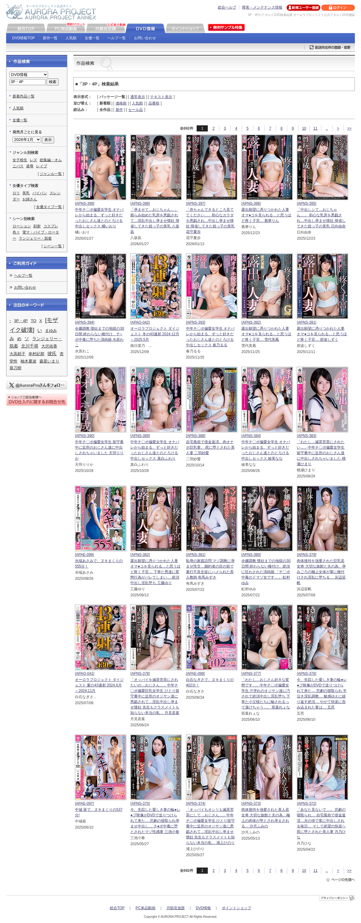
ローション (22, 226)
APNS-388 (195, 436)
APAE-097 (84, 803)
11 (315, 128)
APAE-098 (195, 673)
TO (33, 320)
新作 (119, 110)
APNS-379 (306, 555)
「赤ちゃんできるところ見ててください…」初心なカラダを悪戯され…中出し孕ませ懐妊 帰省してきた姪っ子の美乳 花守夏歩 (210, 220)
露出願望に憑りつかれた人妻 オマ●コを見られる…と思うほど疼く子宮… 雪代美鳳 (266, 334)
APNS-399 (84, 203)
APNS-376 (306, 673)
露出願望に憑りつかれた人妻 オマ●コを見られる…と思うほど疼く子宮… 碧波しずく (322, 334)
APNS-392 (251, 322)
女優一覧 (92, 38)
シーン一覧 (52, 246)
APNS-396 (251, 203)
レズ (33, 160)
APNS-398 (140, 203)
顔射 (37, 226)
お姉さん (29, 199)
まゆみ (51, 330)
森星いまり (49, 361)
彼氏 (52, 353)
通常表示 (137, 97)
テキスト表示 (161, 97)
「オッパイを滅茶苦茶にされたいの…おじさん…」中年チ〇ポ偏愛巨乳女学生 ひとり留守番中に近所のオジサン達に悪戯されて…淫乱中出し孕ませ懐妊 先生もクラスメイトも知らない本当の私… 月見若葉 (154, 696)
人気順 (70, 38)
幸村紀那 (36, 353)
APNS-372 (306, 803)
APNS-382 (140, 555)
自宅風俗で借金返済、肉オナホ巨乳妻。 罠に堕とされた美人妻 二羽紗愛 (210, 447)
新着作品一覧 (24, 96)
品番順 (153, 103)
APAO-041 (84, 673)
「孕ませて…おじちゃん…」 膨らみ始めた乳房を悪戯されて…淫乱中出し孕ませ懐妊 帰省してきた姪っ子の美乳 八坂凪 (154, 220)
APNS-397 (195, 203)
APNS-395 (306, 203)
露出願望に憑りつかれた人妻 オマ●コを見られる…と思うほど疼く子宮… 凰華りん (266, 215)
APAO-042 (140, 322)
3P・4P (21, 320)
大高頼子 (17, 353)
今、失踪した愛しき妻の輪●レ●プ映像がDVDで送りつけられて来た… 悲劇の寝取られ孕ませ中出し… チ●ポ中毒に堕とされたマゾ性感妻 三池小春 (155, 820)
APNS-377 (251, 673)
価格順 (121, 103)
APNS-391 (306, 322)
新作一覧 (50, 38)
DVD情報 (203, 908)
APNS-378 (140, 673)
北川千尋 (29, 346)
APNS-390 (84, 436)
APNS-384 (251, 436)
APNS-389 (140, 436)
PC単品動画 (145, 908)
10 (304, 128)
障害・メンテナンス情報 (262, 7)
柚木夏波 (28, 361)
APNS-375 (140, 803)
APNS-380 (251, 555)
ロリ (16, 193)
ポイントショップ (236, 908)
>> (349, 128)
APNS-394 (84, 322)
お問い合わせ (145, 38)
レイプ (41, 166)
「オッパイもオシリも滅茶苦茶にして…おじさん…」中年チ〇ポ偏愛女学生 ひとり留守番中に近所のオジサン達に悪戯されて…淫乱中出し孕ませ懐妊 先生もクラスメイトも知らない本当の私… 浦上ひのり (210, 826)
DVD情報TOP (23, 38)
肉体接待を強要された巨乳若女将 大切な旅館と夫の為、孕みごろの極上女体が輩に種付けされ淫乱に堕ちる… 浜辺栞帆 (321, 572)
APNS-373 (251, 803)
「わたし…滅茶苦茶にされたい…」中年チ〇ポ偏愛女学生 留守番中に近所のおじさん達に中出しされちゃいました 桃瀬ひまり (321, 453)
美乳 (26, 193)
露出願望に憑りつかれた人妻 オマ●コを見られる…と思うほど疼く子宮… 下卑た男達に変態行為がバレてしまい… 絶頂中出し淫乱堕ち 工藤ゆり (155, 572)
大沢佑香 (49, 346)
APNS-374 (195, 803)
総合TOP (117, 908)
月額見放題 (175, 908)
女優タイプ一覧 (49, 207)
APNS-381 (195, 555)
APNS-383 (306, 436)
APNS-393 (195, 322)
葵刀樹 (15, 368)
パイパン (39, 193)
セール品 (135, 110)
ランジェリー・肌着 (35, 238)
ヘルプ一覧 (116, 38)
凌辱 (29, 166)
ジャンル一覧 (51, 174)
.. (327, 128)
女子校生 (20, 160)
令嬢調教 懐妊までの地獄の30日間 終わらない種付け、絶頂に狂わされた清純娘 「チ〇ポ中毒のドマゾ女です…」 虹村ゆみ (266, 572)
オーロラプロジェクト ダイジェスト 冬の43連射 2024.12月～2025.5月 (154, 334)
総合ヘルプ (227, 7)
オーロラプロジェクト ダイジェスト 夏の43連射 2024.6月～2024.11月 (99, 685)
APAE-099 (84, 555)
